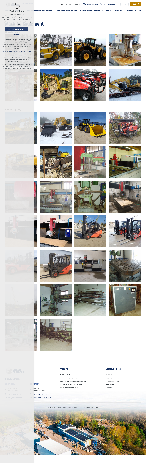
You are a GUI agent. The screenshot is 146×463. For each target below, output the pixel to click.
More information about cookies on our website (17, 51)
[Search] (118, 4)
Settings (16, 34)
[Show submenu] (125, 4)
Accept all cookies (16, 29)
